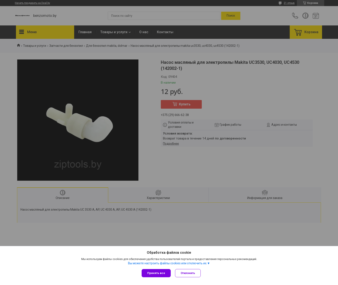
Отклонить (188, 273)
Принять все (156, 273)
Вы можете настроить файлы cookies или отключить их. (167, 263)
